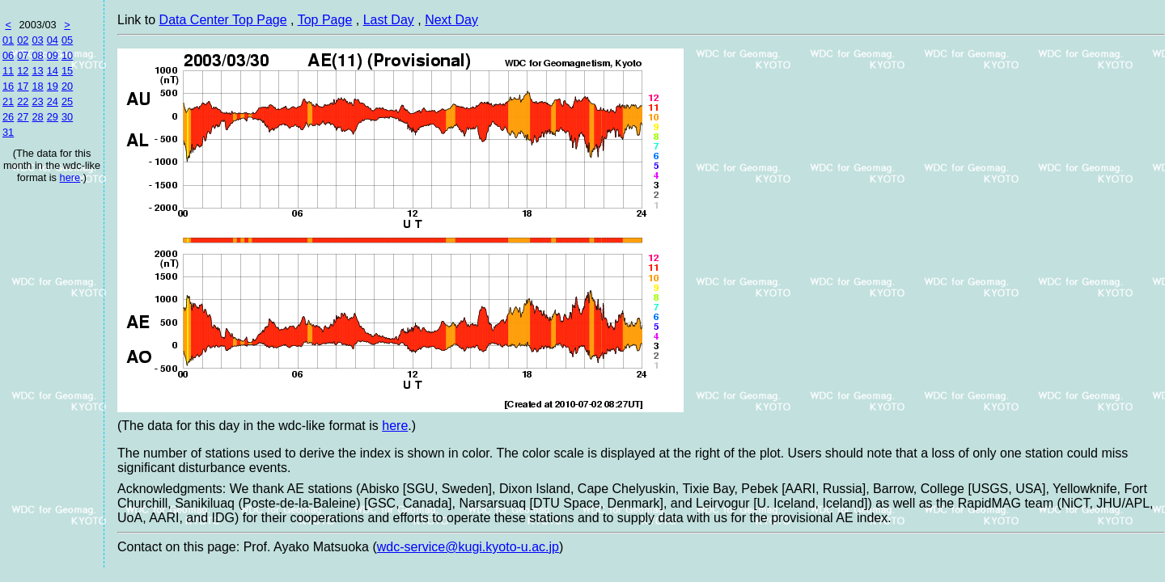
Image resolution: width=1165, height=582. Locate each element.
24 (52, 101)
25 (67, 101)
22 (22, 101)
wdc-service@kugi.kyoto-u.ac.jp (468, 547)
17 (22, 86)
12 (22, 71)
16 (8, 86)
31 (8, 132)
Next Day (451, 20)
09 (52, 55)
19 (52, 86)
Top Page (325, 20)
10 (67, 55)
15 (67, 71)
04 (52, 40)
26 (8, 117)
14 (52, 71)
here (70, 177)
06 (8, 55)
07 (22, 55)
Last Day (388, 20)
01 (8, 40)
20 (67, 86)
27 (22, 117)
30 (67, 117)
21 (8, 101)
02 (22, 40)
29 (52, 117)
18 (37, 86)
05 (67, 40)
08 (37, 55)
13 (37, 71)
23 (37, 101)
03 (37, 40)
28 (37, 117)
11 (8, 71)
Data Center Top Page (223, 20)
